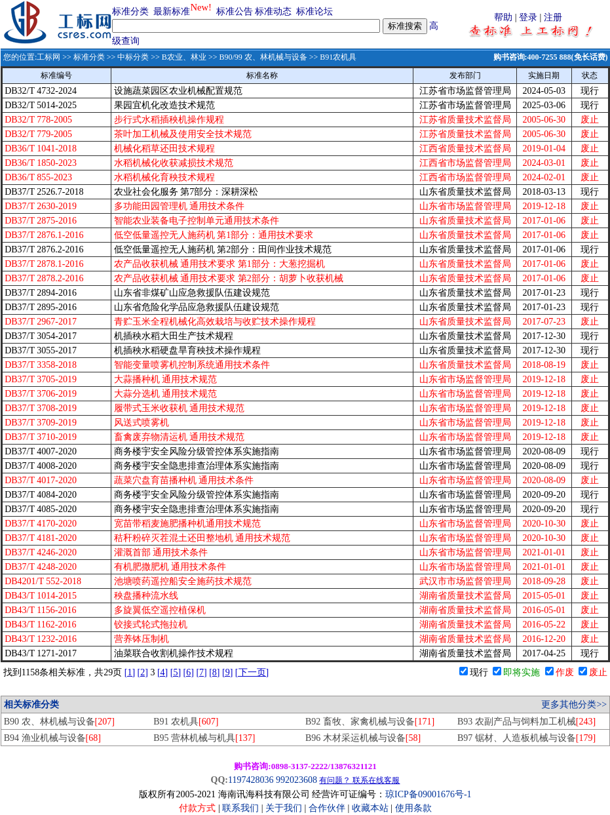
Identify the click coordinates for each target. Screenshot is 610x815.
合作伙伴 (327, 808)
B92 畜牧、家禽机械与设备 (369, 721)
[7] (201, 672)
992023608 (296, 780)
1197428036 (250, 780)
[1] (129, 672)
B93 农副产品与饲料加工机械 (526, 721)
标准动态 (273, 11)
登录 (528, 17)
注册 (553, 17)
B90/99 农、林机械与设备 (263, 57)
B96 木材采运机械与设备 (363, 738)
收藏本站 (370, 808)
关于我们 (285, 808)
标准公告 (234, 11)
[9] (227, 672)
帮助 (503, 17)
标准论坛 (314, 11)
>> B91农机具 (332, 57)
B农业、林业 (184, 57)
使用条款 (413, 808)
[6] (188, 672)
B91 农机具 (185, 721)
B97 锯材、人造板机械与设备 (526, 738)
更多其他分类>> (574, 704)
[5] (175, 672)
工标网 (48, 57)
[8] (214, 672)
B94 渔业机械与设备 (52, 738)
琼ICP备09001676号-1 (428, 794)
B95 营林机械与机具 (204, 738)
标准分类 (130, 11)
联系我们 (240, 808)
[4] (162, 672)
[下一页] (252, 672)
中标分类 (133, 57)
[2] (143, 672)
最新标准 (171, 11)
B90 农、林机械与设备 (59, 721)
